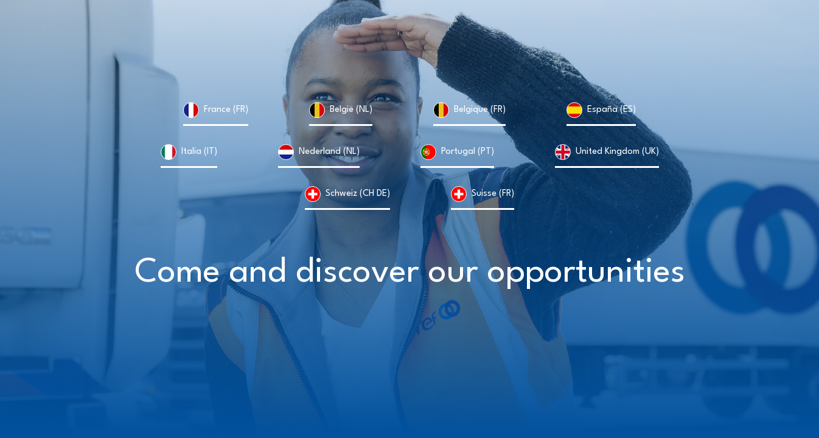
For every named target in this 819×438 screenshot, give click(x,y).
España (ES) (611, 109)
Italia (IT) (199, 151)
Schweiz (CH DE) (358, 193)
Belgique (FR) (480, 109)
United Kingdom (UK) (617, 151)
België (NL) (351, 109)
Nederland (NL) (329, 151)
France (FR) (226, 109)
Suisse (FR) (493, 193)
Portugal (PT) (467, 151)
